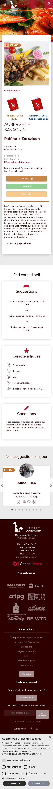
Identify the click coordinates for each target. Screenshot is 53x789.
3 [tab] (19, 509)
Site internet (11, 159)
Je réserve (26, 178)
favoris (26, 194)
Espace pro (26, 646)
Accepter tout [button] (14, 783)
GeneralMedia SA (26, 537)
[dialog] (26, 761)
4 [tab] (22, 509)
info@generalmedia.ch (26, 557)
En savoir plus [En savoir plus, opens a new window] (25, 751)
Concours (26, 674)
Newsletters (26, 665)
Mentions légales (26, 660)
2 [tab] (15, 509)
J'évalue (26, 186)
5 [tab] (26, 509)
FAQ (26, 656)
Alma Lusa (26, 483)
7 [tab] (33, 509)
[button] (26, 754)
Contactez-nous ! (26, 697)
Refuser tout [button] (38, 783)
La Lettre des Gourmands (26, 642)
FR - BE (14, 45)
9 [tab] (40, 509)
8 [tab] (36, 509)
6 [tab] (29, 509)
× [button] (50, 737)
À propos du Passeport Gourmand (26, 637)
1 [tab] (12, 509)
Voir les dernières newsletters (26, 721)
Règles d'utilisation (27, 651)
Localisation (11, 155)
